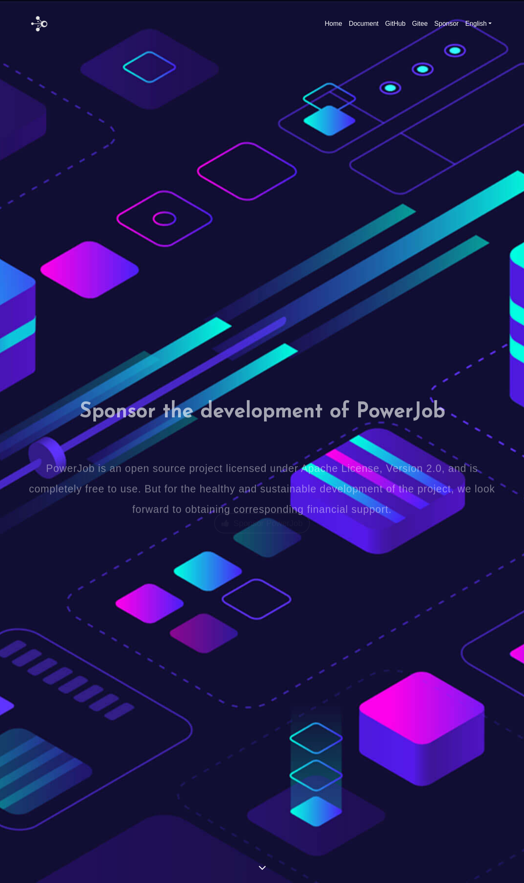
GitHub (395, 23)
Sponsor (446, 23)
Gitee (420, 23)
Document (364, 23)
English (475, 23)
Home (333, 23)
